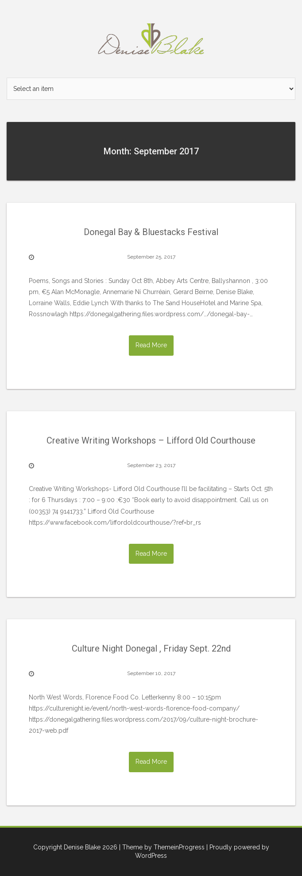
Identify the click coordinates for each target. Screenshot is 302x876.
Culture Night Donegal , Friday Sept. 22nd (151, 648)
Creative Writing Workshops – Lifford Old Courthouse (151, 440)
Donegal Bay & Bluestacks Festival (151, 232)
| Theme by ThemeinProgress (162, 847)
